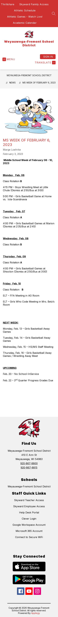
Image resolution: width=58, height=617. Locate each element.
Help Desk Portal (29, 512)
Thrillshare (7, 4)
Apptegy (35, 613)
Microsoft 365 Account (29, 530)
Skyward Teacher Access (29, 500)
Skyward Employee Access (29, 506)
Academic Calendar (25, 22)
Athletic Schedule (25, 10)
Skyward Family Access (34, 4)
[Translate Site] (45, 63)
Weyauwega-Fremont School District (29, 75)
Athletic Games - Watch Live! (25, 16)
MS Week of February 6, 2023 (39, 82)
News (12, 82)
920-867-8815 (29, 467)
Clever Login (29, 518)
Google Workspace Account (29, 524)
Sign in (48, 56)
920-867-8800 (29, 463)
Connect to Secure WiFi (29, 537)
